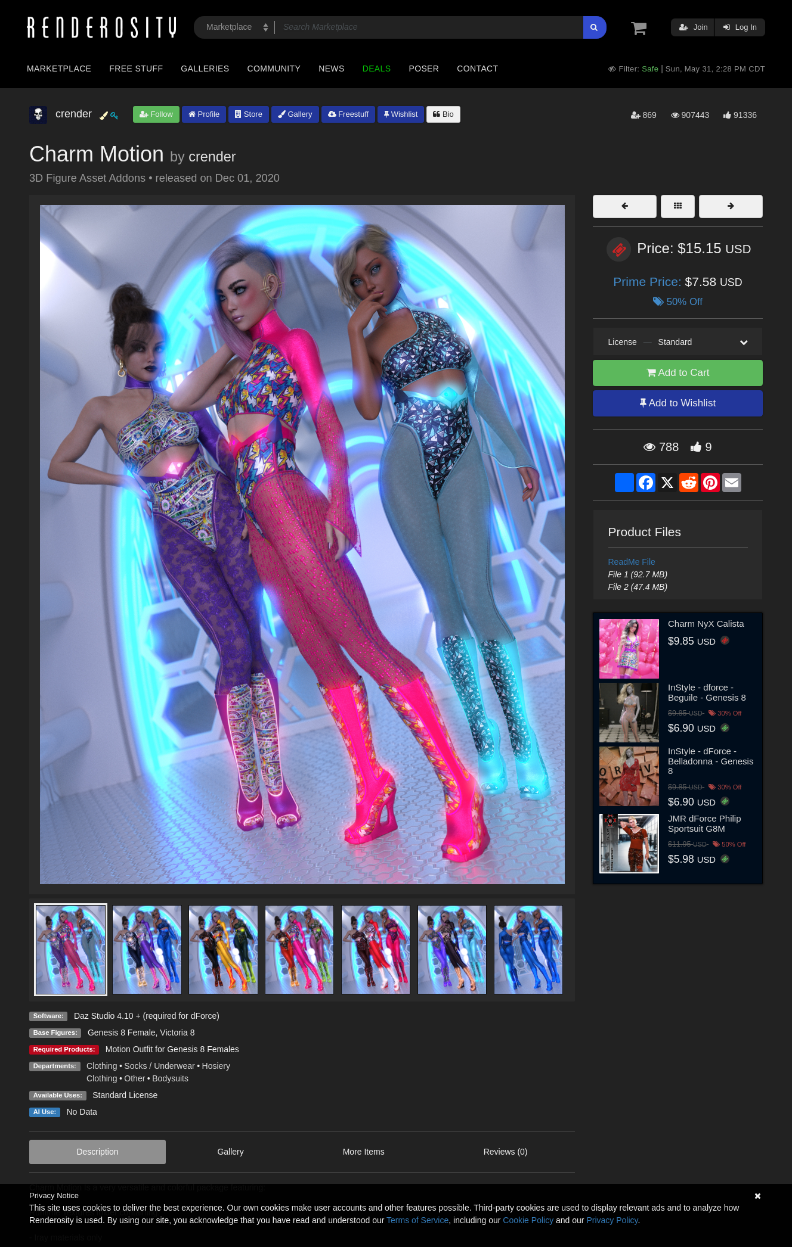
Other (134, 1078)
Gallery (295, 114)
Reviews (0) (506, 1151)
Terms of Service (417, 1220)
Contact (477, 68)
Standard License (124, 1095)
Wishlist (400, 114)
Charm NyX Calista (706, 623)
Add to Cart (678, 372)
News (331, 68)
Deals (377, 68)
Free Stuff (136, 68)
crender (212, 156)
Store (248, 114)
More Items (364, 1151)
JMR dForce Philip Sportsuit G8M (704, 823)
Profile (203, 114)
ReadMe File (631, 562)
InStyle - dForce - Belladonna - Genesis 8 (710, 761)
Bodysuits (170, 1078)
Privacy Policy (612, 1220)
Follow (156, 114)
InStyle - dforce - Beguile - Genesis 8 (707, 692)
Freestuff (348, 114)
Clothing (101, 1066)
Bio (443, 114)
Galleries (205, 68)
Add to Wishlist (678, 403)
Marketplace (59, 68)
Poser (424, 68)
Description (97, 1151)
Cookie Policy (528, 1220)
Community (274, 68)
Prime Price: (649, 281)
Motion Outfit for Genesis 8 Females (172, 1049)
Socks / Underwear (159, 1066)
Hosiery (216, 1066)
